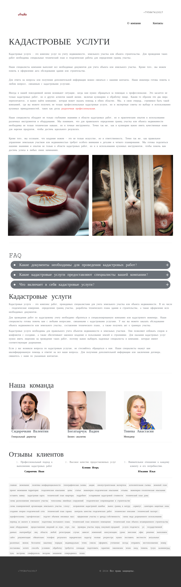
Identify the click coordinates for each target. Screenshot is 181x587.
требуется (69, 548)
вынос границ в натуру (119, 506)
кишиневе (57, 553)
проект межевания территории (24, 490)
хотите (26, 548)
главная (13, 485)
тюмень (144, 548)
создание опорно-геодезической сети (27, 511)
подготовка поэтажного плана (56, 522)
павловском (118, 548)
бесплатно (35, 543)
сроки (122, 532)
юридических (75, 537)
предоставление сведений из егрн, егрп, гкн (53, 527)
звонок (25, 543)
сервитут (137, 506)
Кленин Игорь (90, 467)
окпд (136, 548)
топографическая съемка (75, 485)
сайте (12, 537)
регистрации (64, 532)
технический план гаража (60, 511)
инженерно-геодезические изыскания (101, 490)
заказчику (47, 543)
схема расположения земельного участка (29, 501)
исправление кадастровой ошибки (89, 506)
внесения (132, 532)
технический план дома (137, 495)
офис (141, 532)
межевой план (160, 485)
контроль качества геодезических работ (93, 511)
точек (84, 543)
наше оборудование (19, 527)
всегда (125, 543)
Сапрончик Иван (34, 471)
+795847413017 (153, 12)
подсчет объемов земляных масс (59, 517)
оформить (103, 543)
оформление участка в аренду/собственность (98, 517)
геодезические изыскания (53, 490)
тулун (152, 548)
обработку (57, 548)
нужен (119, 537)
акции (91, 485)
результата (62, 537)
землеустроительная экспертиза (111, 485)
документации (24, 537)
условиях (46, 548)
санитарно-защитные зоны (156, 506)
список (93, 543)
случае (76, 532)
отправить (135, 543)
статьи (78, 490)
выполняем (162, 532)
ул (143, 527)
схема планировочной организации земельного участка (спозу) (40, 506)
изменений (96, 532)
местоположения (150, 543)
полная (97, 537)
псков (82, 553)
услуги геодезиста (130, 527)
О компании (134, 23)
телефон (50, 537)
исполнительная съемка (140, 485)
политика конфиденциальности (46, 485)
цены (70, 490)
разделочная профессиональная (78, 108)
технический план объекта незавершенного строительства (141, 522)
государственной (154, 527)
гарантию (105, 548)
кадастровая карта (36, 495)
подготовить (92, 548)
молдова (46, 553)
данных (13, 532)
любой (53, 532)
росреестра (108, 537)
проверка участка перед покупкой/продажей (99, 527)
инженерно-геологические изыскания (148, 490)
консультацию (110, 532)
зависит (85, 532)
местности (141, 537)
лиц (36, 532)
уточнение (115, 543)
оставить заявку (17, 495)
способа (35, 548)
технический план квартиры (60, 495)
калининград (164, 548)
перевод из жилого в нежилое (24, 522)
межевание (24, 485)
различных (14, 543)
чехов (128, 548)
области (43, 532)
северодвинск (71, 553)
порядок (58, 543)
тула (12, 553)
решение (150, 532)
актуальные (154, 537)
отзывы (124, 490)
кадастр (87, 537)
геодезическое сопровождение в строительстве (108, 501)
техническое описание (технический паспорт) (137, 511)
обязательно (38, 537)
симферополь (34, 553)
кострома (21, 553)
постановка (15, 548)
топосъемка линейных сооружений (67, 501)
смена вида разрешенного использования (142, 517)
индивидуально (72, 543)
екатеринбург (25, 532)
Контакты (158, 23)
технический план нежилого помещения (92, 522)
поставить (129, 537)
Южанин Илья (146, 471)
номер (163, 543)
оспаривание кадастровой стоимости (106, 495)
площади (80, 548)
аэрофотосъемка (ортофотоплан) (25, 517)
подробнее (81, 495)
